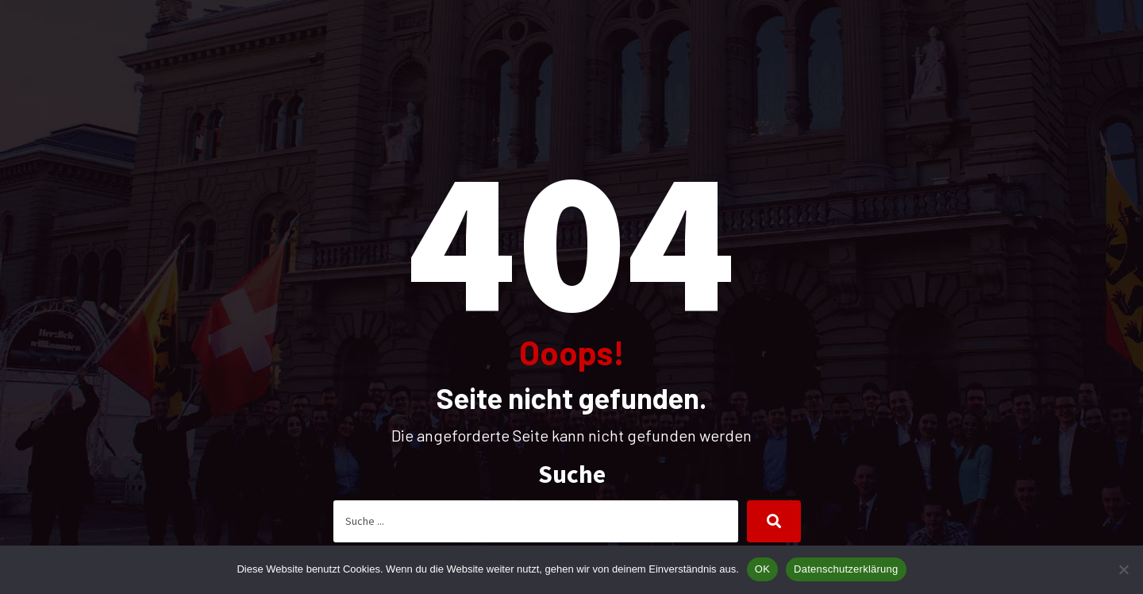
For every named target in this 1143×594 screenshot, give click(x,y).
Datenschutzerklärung (846, 569)
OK (762, 569)
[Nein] (1123, 569)
